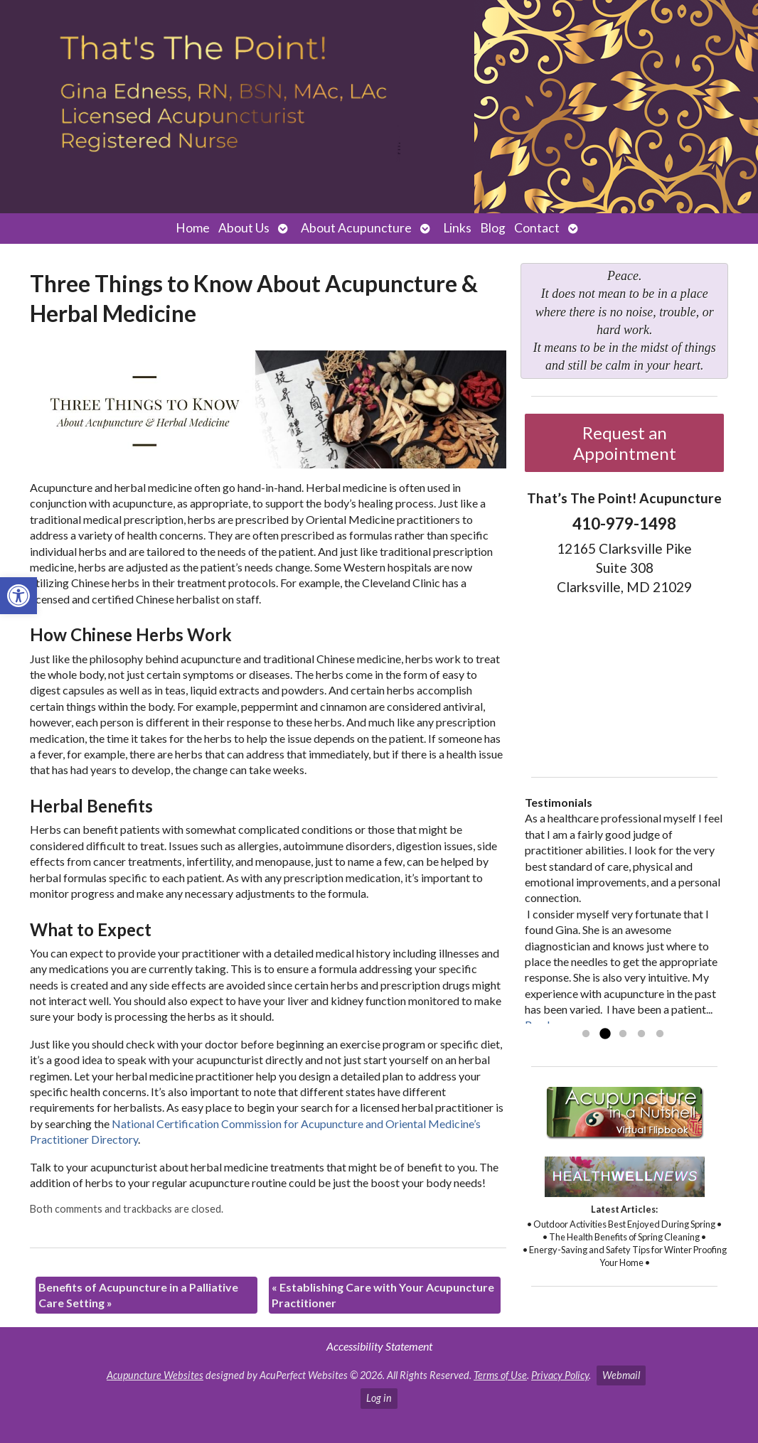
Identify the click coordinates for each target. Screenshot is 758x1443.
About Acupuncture (356, 227)
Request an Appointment (624, 442)
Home (193, 227)
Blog (493, 227)
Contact (537, 227)
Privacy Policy (560, 1375)
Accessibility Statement (379, 1346)
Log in (379, 1398)
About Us (243, 227)
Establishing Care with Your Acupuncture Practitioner (383, 1294)
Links (457, 227)
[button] (18, 595)
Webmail (621, 1375)
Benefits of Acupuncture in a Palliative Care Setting (138, 1294)
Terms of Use (500, 1375)
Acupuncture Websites (155, 1375)
